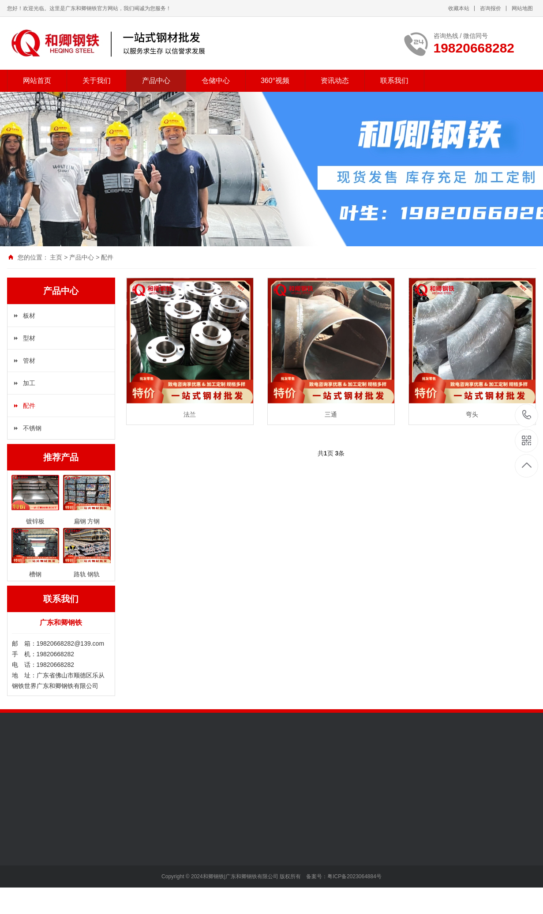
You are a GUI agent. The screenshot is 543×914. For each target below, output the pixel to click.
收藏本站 (458, 8)
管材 (29, 360)
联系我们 (394, 80)
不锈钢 (32, 428)
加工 (29, 383)
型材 (29, 338)
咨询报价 (490, 8)
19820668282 (527, 415)
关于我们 (96, 80)
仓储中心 (216, 80)
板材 (29, 315)
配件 (107, 257)
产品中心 (156, 80)
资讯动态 (335, 80)
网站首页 (37, 80)
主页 (56, 257)
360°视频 (275, 80)
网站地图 (522, 8)
